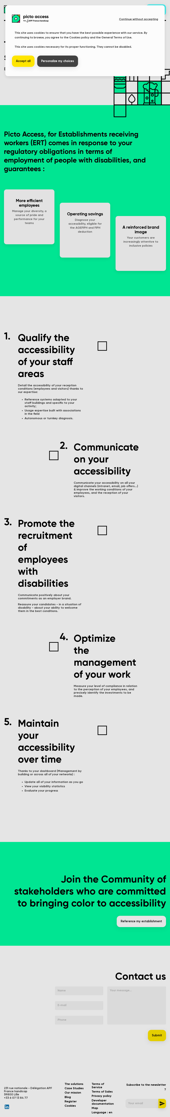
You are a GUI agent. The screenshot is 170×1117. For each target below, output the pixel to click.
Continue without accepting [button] (138, 19)
